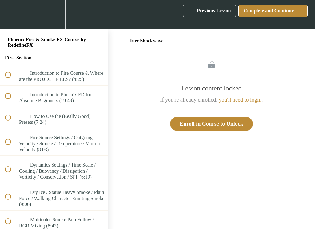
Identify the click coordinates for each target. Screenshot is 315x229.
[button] (11, 14)
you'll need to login (240, 100)
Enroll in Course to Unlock (211, 124)
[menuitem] (53, 14)
